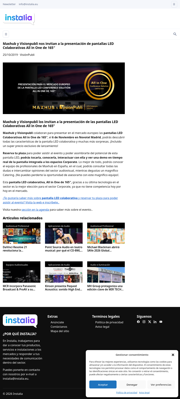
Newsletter (9, 4)
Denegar (132, 384)
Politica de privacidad (109, 322)
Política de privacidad (126, 392)
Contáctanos (59, 327)
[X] (149, 321)
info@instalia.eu (28, 4)
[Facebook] (138, 321)
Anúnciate (57, 322)
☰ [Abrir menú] (6, 34)
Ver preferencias (161, 384)
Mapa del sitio (60, 331)
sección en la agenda (35, 210)
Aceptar (103, 384)
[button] (173, 355)
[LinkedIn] (155, 321)
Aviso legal (144, 392)
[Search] (175, 34)
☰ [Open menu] (174, 4)
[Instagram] (144, 321)
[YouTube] (160, 321)
